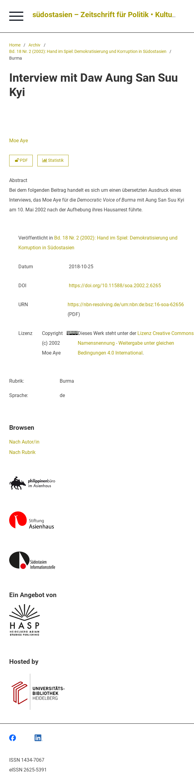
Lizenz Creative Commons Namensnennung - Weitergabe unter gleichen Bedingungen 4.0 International (136, 343)
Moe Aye (18, 140)
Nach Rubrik (22, 452)
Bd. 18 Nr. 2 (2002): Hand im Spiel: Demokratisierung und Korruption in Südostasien (87, 51)
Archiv (34, 45)
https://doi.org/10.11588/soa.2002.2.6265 (115, 285)
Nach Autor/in (24, 442)
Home (15, 45)
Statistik (53, 160)
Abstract (18, 180)
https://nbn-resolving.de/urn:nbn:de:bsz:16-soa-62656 (126, 304)
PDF (21, 160)
